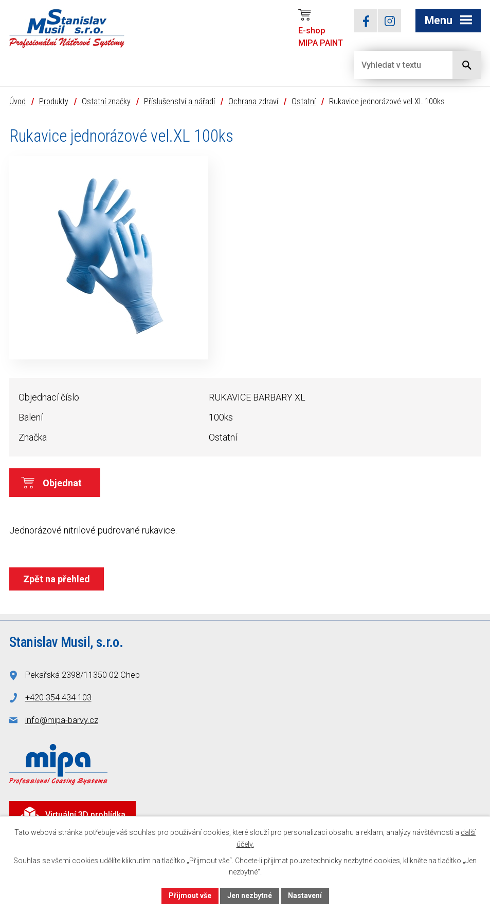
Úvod (17, 101)
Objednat (62, 483)
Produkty (53, 101)
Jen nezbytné (249, 895)
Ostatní (304, 101)
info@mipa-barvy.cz (61, 720)
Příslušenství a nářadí (179, 101)
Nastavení (305, 895)
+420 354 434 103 (58, 697)
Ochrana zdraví (253, 101)
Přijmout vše (190, 895)
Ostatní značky (106, 101)
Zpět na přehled (56, 579)
